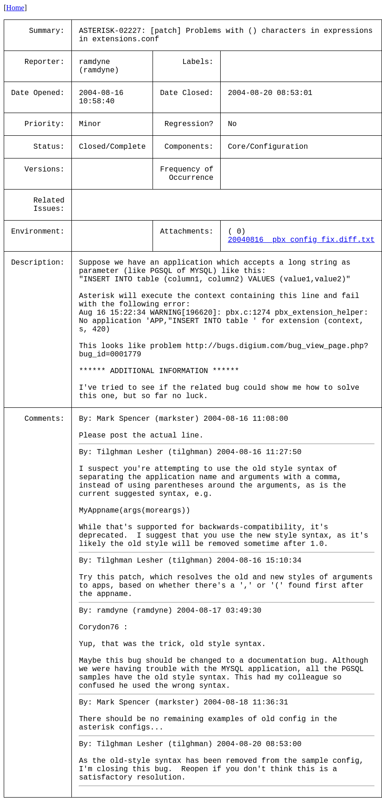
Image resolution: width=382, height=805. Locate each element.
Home (15, 8)
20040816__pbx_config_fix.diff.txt (301, 240)
